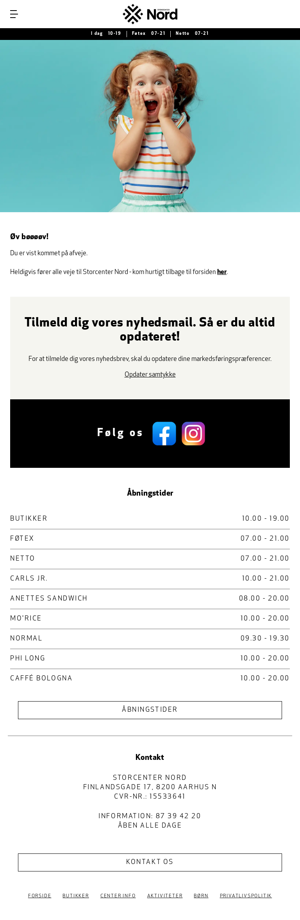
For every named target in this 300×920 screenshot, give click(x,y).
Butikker (75, 896)
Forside (40, 896)
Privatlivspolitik (246, 896)
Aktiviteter (165, 896)
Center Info (118, 896)
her (222, 272)
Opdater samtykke (150, 375)
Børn (201, 896)
